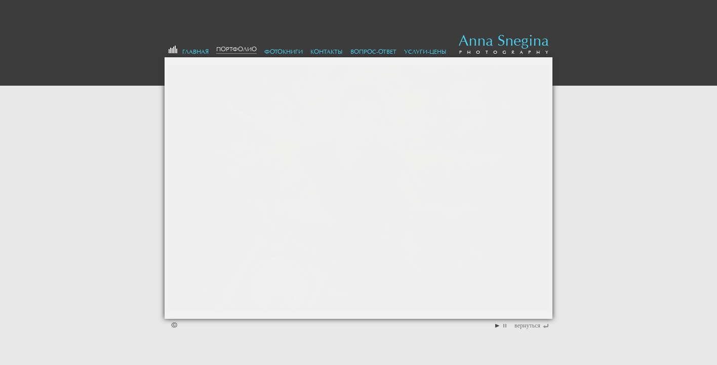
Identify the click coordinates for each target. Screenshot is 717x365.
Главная (195, 52)
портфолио (236, 49)
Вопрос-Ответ (373, 52)
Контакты (326, 52)
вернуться (527, 325)
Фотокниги (283, 52)
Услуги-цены (425, 52)
